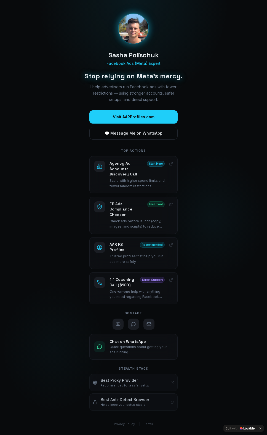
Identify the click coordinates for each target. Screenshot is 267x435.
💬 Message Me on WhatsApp (133, 133)
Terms (148, 424)
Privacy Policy (124, 424)
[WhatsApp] (133, 324)
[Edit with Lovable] (240, 428)
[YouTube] (118, 324)
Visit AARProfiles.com (133, 116)
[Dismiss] (260, 428)
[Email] (148, 324)
